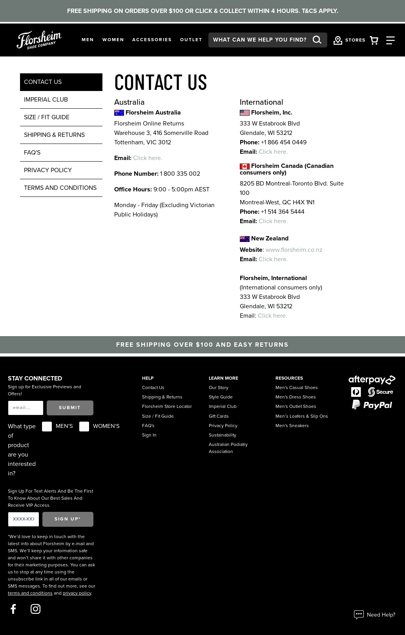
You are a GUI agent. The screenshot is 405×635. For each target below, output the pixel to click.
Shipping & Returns (54, 135)
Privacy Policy (48, 170)
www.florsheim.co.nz (294, 250)
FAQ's (32, 152)
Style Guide (221, 397)
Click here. (147, 158)
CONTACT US (43, 82)
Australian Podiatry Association (228, 448)
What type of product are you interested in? (22, 449)
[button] (88, 40)
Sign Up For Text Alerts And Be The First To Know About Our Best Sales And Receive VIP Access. (50, 498)
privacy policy (77, 593)
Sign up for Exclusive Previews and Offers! (44, 390)
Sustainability (222, 435)
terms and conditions (60, 188)
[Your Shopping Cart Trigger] (374, 40)
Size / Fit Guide (46, 117)
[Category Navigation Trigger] (390, 39)
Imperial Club (46, 100)
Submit (70, 407)
